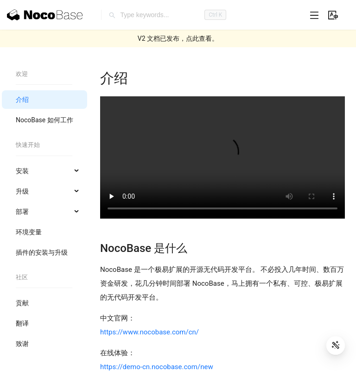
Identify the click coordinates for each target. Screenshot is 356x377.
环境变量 (29, 232)
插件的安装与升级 (42, 252)
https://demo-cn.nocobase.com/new (156, 367)
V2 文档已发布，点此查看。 (178, 38)
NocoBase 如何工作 (44, 120)
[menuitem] (44, 99)
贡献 (22, 303)
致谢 (22, 343)
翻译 (22, 323)
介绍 (22, 99)
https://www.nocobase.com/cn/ (149, 332)
